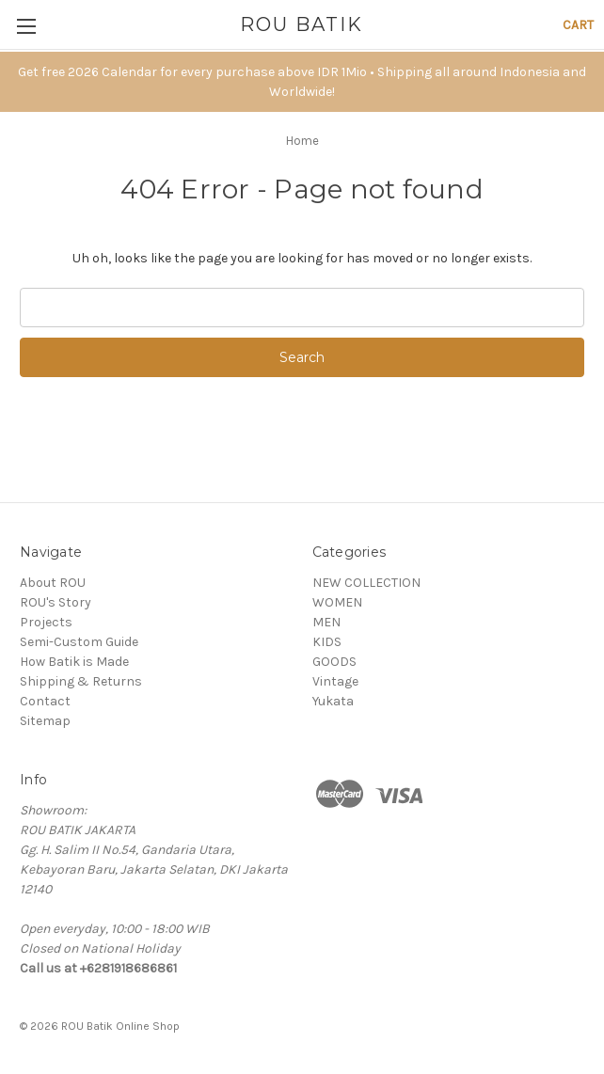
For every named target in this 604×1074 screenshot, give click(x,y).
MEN (326, 622)
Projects (46, 622)
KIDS (327, 642)
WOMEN (337, 602)
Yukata (333, 701)
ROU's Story (55, 602)
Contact (45, 701)
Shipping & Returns (81, 681)
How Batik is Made (74, 662)
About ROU (53, 583)
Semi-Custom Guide (79, 642)
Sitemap (45, 721)
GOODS (334, 662)
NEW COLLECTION (366, 583)
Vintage (335, 681)
